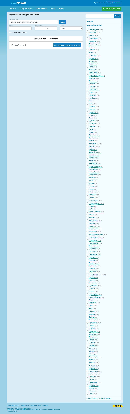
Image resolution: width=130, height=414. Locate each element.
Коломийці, (94, 172)
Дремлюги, (94, 138)
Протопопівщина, (96, 297)
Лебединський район (94, 25)
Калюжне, (94, 155)
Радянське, (94, 303)
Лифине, (93, 197)
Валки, (93, 67)
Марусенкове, (95, 220)
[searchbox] (12, 28)
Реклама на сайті (36, 405)
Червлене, (94, 365)
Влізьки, (93, 81)
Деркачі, (93, 132)
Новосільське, (95, 243)
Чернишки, (94, 377)
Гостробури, (94, 251)
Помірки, (93, 291)
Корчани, (93, 177)
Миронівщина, (95, 229)
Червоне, (94, 368)
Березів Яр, (94, 44)
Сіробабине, (95, 323)
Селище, (93, 317)
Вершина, (94, 78)
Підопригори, (95, 286)
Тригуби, (93, 351)
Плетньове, (94, 283)
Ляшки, (93, 206)
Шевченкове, (95, 382)
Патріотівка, (94, 266)
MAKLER (18, 3)
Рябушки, (94, 311)
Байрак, (93, 35)
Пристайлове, (95, 294)
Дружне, (93, 140)
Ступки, (93, 340)
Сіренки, (93, 325)
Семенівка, (94, 320)
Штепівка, (94, 385)
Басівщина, (94, 41)
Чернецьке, (94, 374)
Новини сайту (25, 405)
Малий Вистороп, (96, 212)
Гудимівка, (94, 121)
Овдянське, (94, 246)
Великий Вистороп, (97, 75)
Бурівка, (93, 64)
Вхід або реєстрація (114, 3)
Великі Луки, (95, 72)
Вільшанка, (94, 249)
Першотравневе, (97, 274)
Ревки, (93, 305)
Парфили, (94, 263)
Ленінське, (94, 195)
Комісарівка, (95, 175)
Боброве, (94, 49)
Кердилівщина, (95, 166)
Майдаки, (94, 209)
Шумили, (93, 388)
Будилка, (93, 58)
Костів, (93, 180)
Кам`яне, (93, 158)
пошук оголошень (26, 9)
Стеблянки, (94, 334)
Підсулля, (94, 288)
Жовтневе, (94, 146)
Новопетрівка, (96, 237)
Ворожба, (94, 84)
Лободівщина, (95, 200)
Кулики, (93, 183)
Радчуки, (93, 300)
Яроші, (93, 394)
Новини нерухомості (13, 405)
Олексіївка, (94, 32)
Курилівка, (94, 192)
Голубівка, (94, 98)
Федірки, (93, 354)
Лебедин (90, 21)
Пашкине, (94, 268)
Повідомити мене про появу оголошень (67, 45)
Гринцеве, (94, 109)
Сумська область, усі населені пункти (99, 398)
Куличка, (93, 186)
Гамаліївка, (94, 89)
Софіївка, (94, 328)
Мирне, (94, 226)
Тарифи (52, 9)
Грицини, (93, 112)
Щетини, (93, 391)
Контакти (45, 405)
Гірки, (92, 101)
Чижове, (93, 379)
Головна (13, 9)
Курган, (93, 189)
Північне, (93, 280)
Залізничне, (95, 143)
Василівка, (94, 69)
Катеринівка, (95, 163)
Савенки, (94, 314)
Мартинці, (94, 217)
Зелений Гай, (95, 152)
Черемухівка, (95, 371)
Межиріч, (94, 223)
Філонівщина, (95, 357)
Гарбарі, (93, 92)
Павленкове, (95, 254)
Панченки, (94, 260)
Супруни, (94, 342)
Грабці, (93, 104)
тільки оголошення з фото (19, 32)
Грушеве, (94, 118)
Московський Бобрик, (98, 234)
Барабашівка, (95, 38)
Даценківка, (94, 126)
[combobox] (20, 28)
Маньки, (93, 214)
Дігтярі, (93, 129)
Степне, (93, 337)
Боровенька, (95, 55)
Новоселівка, (95, 240)
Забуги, (93, 149)
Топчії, (93, 348)
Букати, (93, 61)
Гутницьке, (94, 123)
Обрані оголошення (99, 3)
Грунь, (93, 115)
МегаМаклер (11, 409)
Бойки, (93, 52)
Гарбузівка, (94, 95)
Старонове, (94, 331)
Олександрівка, (96, 30)
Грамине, (94, 106)
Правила (61, 9)
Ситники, (93, 345)
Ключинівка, (94, 169)
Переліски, (94, 271)
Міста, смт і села (41, 9)
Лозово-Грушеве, (96, 203)
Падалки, (94, 257)
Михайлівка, (95, 231)
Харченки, (94, 359)
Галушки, (94, 86)
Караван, (94, 160)
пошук (62, 22)
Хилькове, (94, 362)
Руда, (92, 308)
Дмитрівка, (94, 135)
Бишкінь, (93, 47)
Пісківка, (93, 277)
